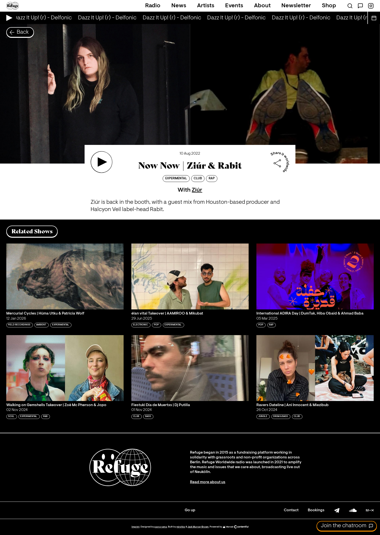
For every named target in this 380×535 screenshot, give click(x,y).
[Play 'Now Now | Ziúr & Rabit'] (101, 162)
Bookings (316, 510)
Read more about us (207, 482)
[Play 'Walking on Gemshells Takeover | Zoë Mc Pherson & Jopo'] (65, 368)
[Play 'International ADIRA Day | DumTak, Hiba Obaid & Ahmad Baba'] (315, 276)
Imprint (136, 527)
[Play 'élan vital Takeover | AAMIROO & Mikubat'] (190, 276)
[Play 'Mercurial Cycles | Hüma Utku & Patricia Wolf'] (65, 276)
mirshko (180, 527)
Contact (291, 510)
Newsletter (296, 6)
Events (234, 6)
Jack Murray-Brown (198, 527)
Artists (205, 6)
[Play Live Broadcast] (8, 18)
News (178, 6)
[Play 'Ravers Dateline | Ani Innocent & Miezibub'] (315, 368)
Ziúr (197, 190)
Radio (152, 6)
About (262, 6)
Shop (329, 6)
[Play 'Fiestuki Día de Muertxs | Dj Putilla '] (190, 368)
